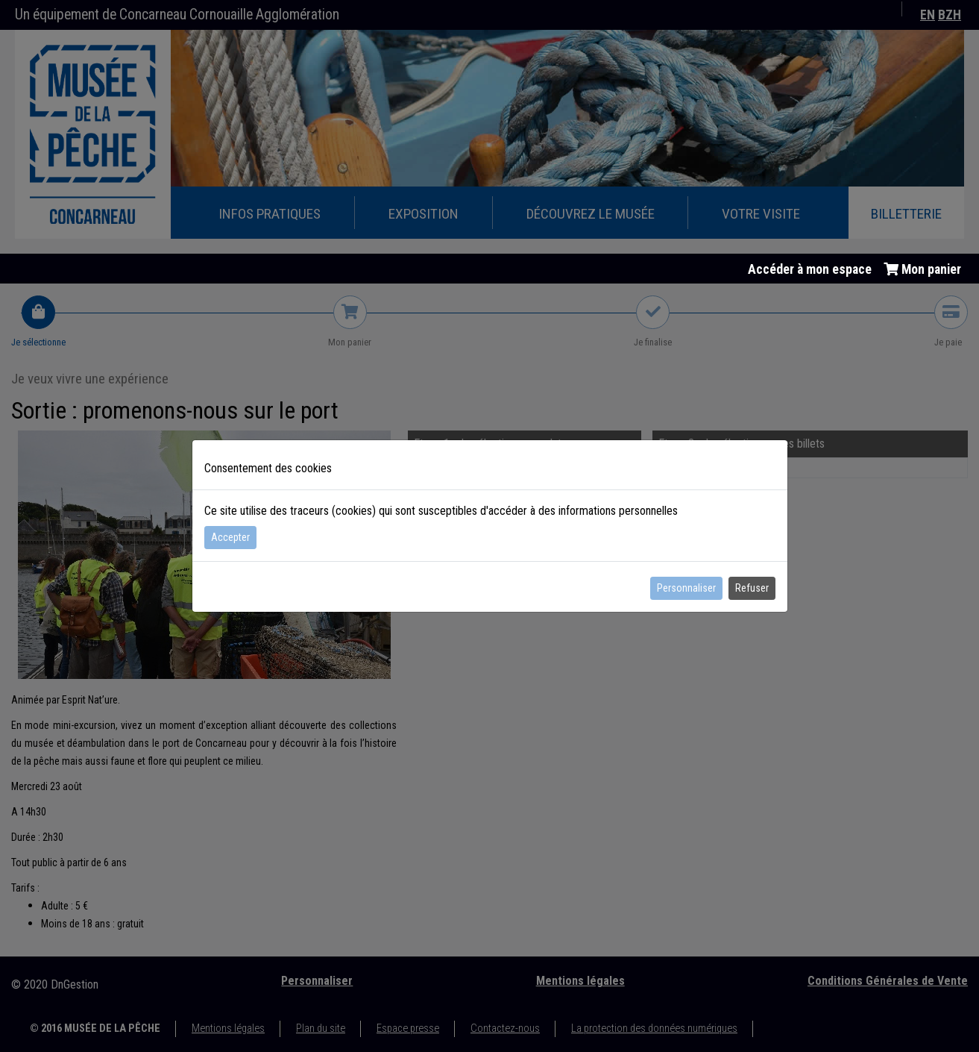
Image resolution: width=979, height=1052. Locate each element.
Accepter (230, 537)
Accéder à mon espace (810, 269)
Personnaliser (686, 588)
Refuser (752, 588)
